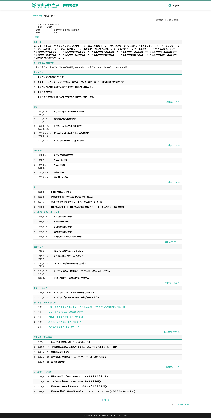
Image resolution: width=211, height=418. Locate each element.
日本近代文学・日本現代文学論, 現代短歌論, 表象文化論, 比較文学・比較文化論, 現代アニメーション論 (80, 67)
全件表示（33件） (173, 282)
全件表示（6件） (174, 182)
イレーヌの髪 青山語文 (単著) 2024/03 (65, 312)
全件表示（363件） (173, 332)
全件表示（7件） (174, 366)
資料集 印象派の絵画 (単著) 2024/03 (65, 317)
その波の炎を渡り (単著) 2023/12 (63, 327)
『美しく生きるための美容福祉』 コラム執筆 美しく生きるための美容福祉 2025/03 (86, 307)
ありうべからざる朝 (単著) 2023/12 (64, 322)
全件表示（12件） (173, 241)
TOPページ (38, 15)
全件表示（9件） (174, 102)
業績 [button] (37, 36)
